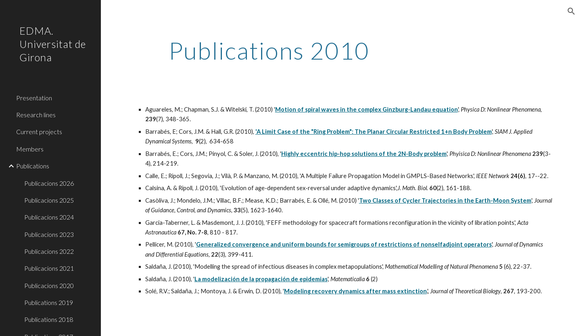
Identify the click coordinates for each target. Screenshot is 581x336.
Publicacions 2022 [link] (49, 251)
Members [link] (30, 149)
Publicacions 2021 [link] (49, 268)
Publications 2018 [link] (48, 319)
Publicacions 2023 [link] (49, 234)
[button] (571, 11)
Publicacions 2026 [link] (49, 183)
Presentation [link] (34, 98)
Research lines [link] (36, 114)
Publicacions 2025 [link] (49, 200)
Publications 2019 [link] (48, 302)
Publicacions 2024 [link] (49, 217)
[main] (269, 50)
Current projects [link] (39, 131)
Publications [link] (32, 166)
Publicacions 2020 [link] (49, 285)
